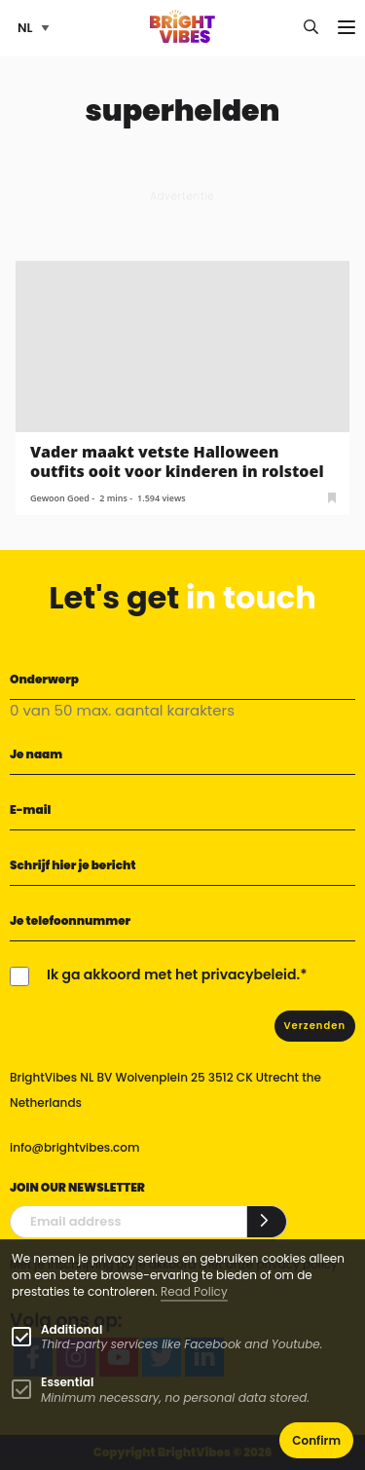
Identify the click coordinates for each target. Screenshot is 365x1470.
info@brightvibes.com (74, 1147)
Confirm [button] (316, 1440)
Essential (67, 1382)
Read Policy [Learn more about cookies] (194, 1291)
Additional (71, 1329)
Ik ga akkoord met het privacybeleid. (173, 974)
